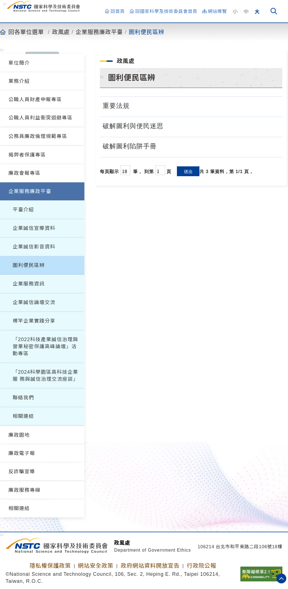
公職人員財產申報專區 (35, 99)
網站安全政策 (95, 566)
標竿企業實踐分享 (34, 321)
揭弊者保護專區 (27, 155)
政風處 (61, 32)
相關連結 (23, 416)
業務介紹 (19, 81)
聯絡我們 (23, 397)
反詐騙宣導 (21, 471)
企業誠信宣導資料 (34, 228)
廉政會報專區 (24, 173)
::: (5, 4)
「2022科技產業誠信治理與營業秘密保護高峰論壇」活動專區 (45, 346)
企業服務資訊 (29, 284)
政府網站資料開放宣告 (150, 566)
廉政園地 (19, 435)
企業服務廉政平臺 (99, 32)
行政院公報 (201, 566)
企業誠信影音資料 (34, 247)
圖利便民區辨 (146, 32)
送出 (188, 171)
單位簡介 (19, 63)
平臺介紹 (23, 209)
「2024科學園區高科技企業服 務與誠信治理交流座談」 (45, 375)
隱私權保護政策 (50, 566)
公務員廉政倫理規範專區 (37, 136)
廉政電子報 (21, 453)
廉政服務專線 (24, 490)
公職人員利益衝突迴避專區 (40, 118)
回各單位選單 (26, 32)
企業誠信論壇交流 (34, 302)
